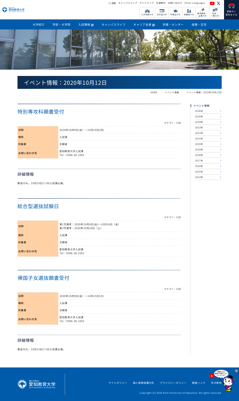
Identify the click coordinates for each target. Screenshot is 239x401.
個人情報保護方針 (143, 383)
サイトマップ (147, 3)
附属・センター (173, 24)
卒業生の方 (175, 14)
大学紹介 (39, 24)
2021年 (199, 138)
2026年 (199, 111)
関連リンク (198, 383)
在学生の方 (162, 14)
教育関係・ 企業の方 (202, 14)
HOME (153, 92)
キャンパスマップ (127, 3)
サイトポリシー (118, 383)
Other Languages (194, 3)
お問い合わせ (175, 3)
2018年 (199, 155)
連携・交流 (199, 24)
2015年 (199, 171)
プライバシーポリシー (173, 383)
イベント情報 (172, 92)
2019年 (199, 149)
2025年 (199, 116)
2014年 (199, 177)
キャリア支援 (144, 24)
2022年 (199, 133)
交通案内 (161, 3)
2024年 (199, 122)
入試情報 (86, 24)
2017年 (199, 160)
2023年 (199, 127)
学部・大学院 (61, 24)
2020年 (199, 144)
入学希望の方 (147, 14)
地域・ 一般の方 (215, 14)
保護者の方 (189, 14)
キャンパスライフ (114, 24)
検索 (114, 3)
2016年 (199, 166)
